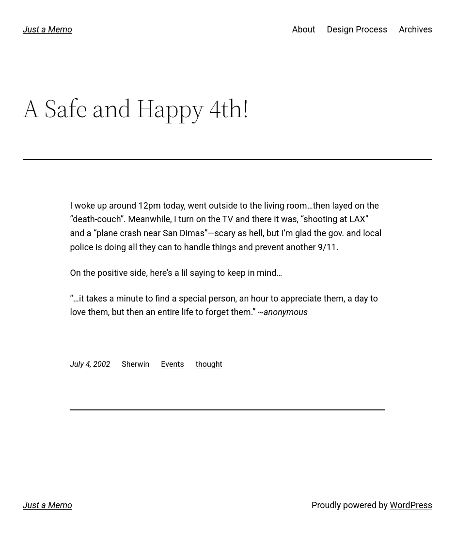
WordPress (411, 505)
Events (172, 364)
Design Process (357, 29)
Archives (415, 29)
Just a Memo (47, 29)
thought (209, 364)
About (303, 29)
